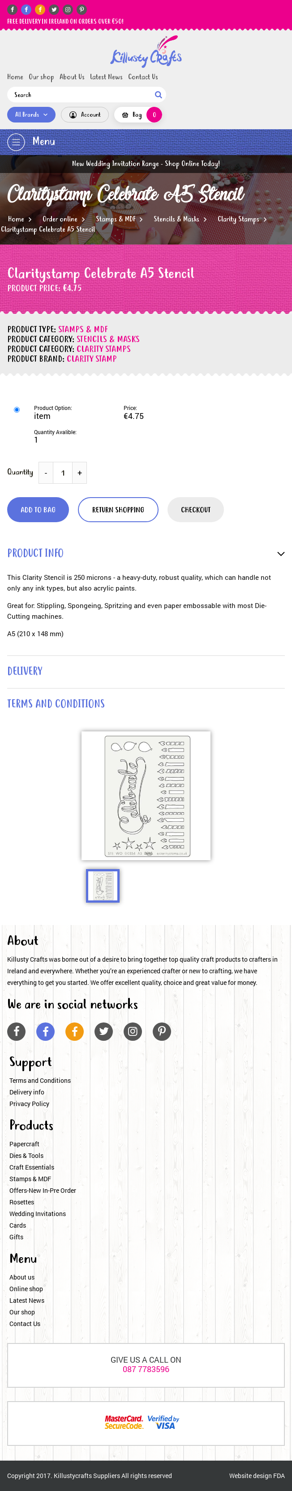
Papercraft (24, 1144)
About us (21, 1277)
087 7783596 (146, 1369)
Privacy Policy (29, 1103)
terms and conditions (56, 704)
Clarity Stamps (238, 219)
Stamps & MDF (115, 219)
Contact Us (143, 77)
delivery (24, 672)
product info (35, 554)
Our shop (41, 77)
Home (15, 77)
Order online (60, 219)
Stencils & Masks (176, 219)
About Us (72, 77)
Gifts (16, 1237)
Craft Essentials (31, 1167)
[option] (146, 795)
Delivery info (26, 1092)
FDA (279, 1475)
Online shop (26, 1288)
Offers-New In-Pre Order (42, 1190)
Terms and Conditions (40, 1080)
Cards (17, 1225)
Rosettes (21, 1202)
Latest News (106, 77)
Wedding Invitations (37, 1213)
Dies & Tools (26, 1155)
